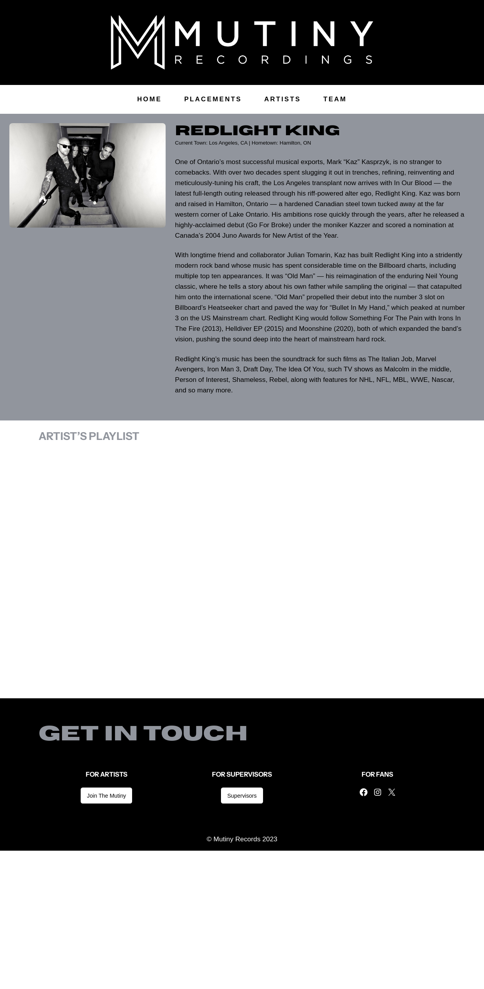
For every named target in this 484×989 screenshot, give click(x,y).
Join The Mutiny (106, 796)
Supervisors (241, 796)
